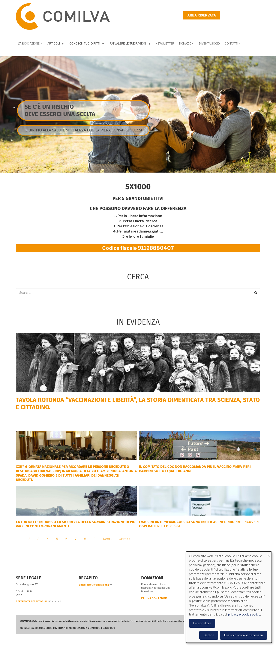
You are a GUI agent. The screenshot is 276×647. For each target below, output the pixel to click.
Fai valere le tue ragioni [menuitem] (131, 44)
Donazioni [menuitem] (186, 43)
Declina (209, 635)
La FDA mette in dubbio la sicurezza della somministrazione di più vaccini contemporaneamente (75, 524)
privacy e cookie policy (244, 614)
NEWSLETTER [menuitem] (165, 43)
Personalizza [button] (202, 623)
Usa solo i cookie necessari (243, 635)
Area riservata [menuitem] (201, 15)
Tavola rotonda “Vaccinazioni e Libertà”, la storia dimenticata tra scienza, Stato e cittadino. (138, 403)
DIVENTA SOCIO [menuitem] (209, 43)
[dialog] (229, 597)
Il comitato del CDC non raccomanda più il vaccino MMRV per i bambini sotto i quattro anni (195, 468)
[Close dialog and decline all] (268, 554)
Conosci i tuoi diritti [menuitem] (87, 44)
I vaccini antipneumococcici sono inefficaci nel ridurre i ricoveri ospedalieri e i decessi (199, 524)
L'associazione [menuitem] (30, 45)
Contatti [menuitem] (233, 45)
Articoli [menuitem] (56, 44)
